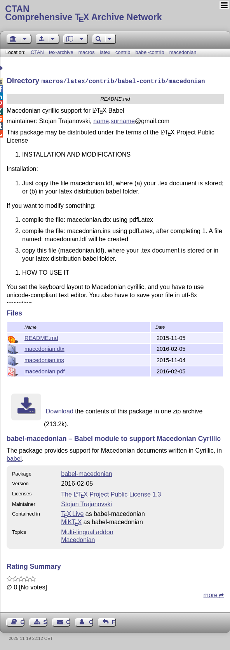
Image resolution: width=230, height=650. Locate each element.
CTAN (37, 52)
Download (59, 410)
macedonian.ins (44, 359)
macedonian (183, 52)
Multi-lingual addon (87, 531)
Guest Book (22, 621)
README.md (41, 337)
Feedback (114, 621)
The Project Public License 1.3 (111, 493)
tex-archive (61, 52)
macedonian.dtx (44, 348)
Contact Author (91, 621)
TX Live (72, 513)
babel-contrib (150, 52)
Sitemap (45, 621)
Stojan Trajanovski (86, 503)
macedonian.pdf (44, 371)
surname (123, 120)
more (211, 594)
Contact (68, 621)
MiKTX (71, 521)
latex (105, 52)
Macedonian (78, 539)
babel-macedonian (86, 473)
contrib (122, 52)
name (101, 120)
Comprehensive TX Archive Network (115, 13)
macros (86, 52)
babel (14, 458)
